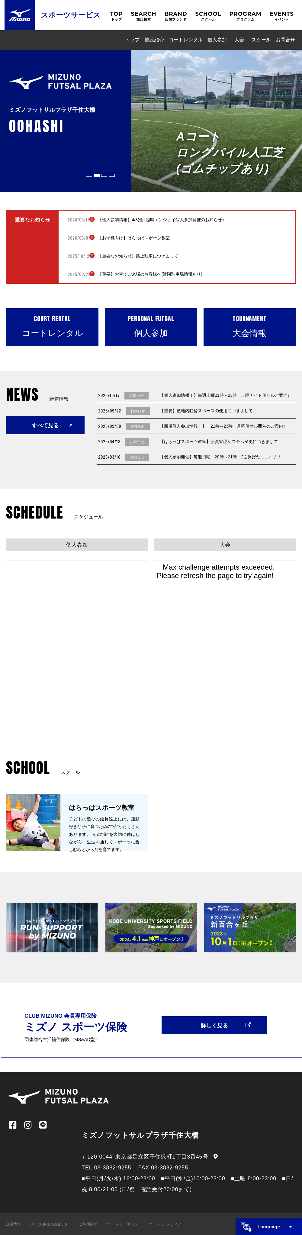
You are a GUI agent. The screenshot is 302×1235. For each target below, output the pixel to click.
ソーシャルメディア (165, 1224)
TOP (116, 16)
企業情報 (13, 1224)
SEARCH (143, 16)
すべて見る (45, 425)
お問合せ (285, 39)
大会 (239, 39)
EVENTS (282, 16)
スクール (261, 39)
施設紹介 (154, 39)
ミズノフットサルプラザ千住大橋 (140, 1135)
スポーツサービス (71, 15)
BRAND (175, 16)
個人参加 (217, 39)
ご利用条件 (88, 1224)
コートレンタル (186, 39)
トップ (132, 39)
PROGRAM (246, 16)
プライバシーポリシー (123, 1224)
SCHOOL (208, 16)
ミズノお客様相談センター (50, 1224)
